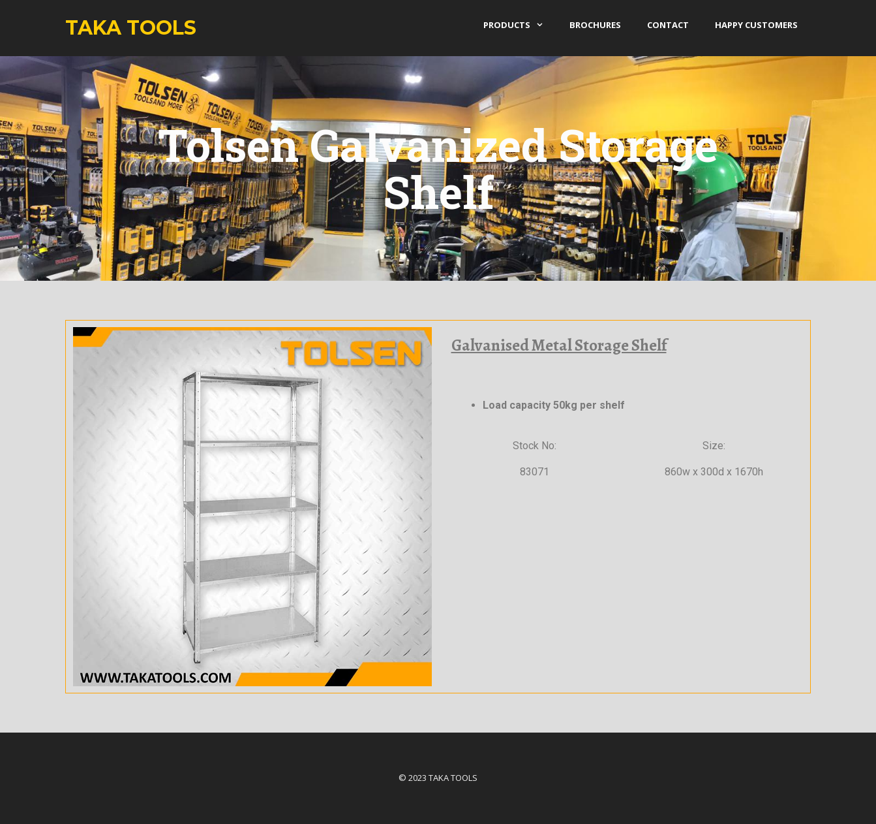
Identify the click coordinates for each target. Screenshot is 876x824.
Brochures (595, 25)
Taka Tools (130, 28)
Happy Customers (756, 25)
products (519, 24)
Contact (668, 25)
